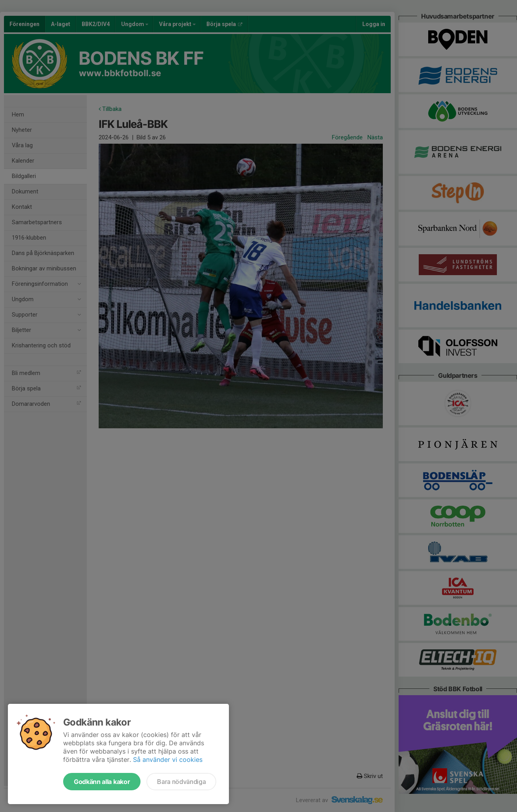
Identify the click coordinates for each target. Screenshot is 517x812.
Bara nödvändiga (181, 782)
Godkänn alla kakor (102, 782)
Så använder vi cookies (167, 759)
